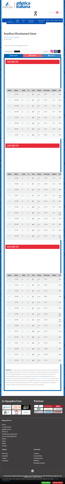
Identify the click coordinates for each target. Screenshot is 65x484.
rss (60, 13)
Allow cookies (46, 482)
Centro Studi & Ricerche (41, 21)
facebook (51, 13)
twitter (54, 13)
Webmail (36, 460)
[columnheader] (9, 90)
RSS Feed (5, 453)
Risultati (13, 56)
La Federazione (10, 21)
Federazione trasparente (31, 21)
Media (56, 20)
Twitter (4, 458)
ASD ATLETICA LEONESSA (11, 37)
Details (56, 479)
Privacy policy (6, 480)
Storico (51, 56)
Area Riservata (38, 458)
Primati (32, 56)
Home (4, 424)
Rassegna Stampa (39, 463)
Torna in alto (32, 473)
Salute (52, 20)
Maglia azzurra (17, 21)
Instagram (5, 460)
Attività (61, 20)
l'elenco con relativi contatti (43, 378)
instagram (57, 13)
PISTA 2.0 (23, 21)
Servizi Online (38, 456)
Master (48, 20)
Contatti (36, 453)
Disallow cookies (57, 482)
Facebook (5, 456)
